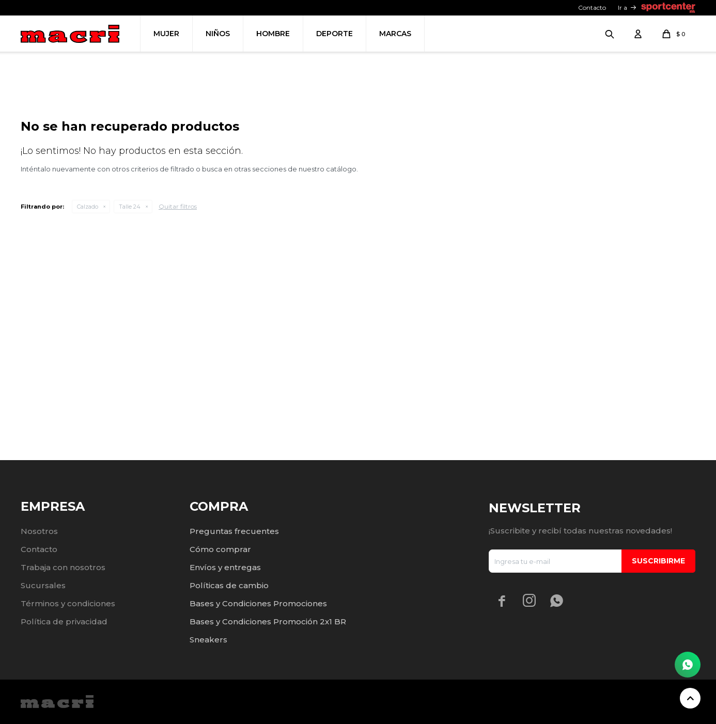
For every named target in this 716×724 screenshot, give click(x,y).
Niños (218, 33)
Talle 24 (130, 347)
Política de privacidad (64, 621)
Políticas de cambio (229, 585)
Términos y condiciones (68, 603)
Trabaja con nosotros (63, 567)
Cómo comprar (220, 549)
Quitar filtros (178, 347)
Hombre (273, 33)
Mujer (166, 33)
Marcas (395, 33)
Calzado (87, 347)
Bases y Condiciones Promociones (258, 603)
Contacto (592, 7)
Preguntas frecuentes (234, 531)
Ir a (622, 7)
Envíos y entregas (225, 567)
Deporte (334, 33)
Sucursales (43, 585)
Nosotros (39, 531)
